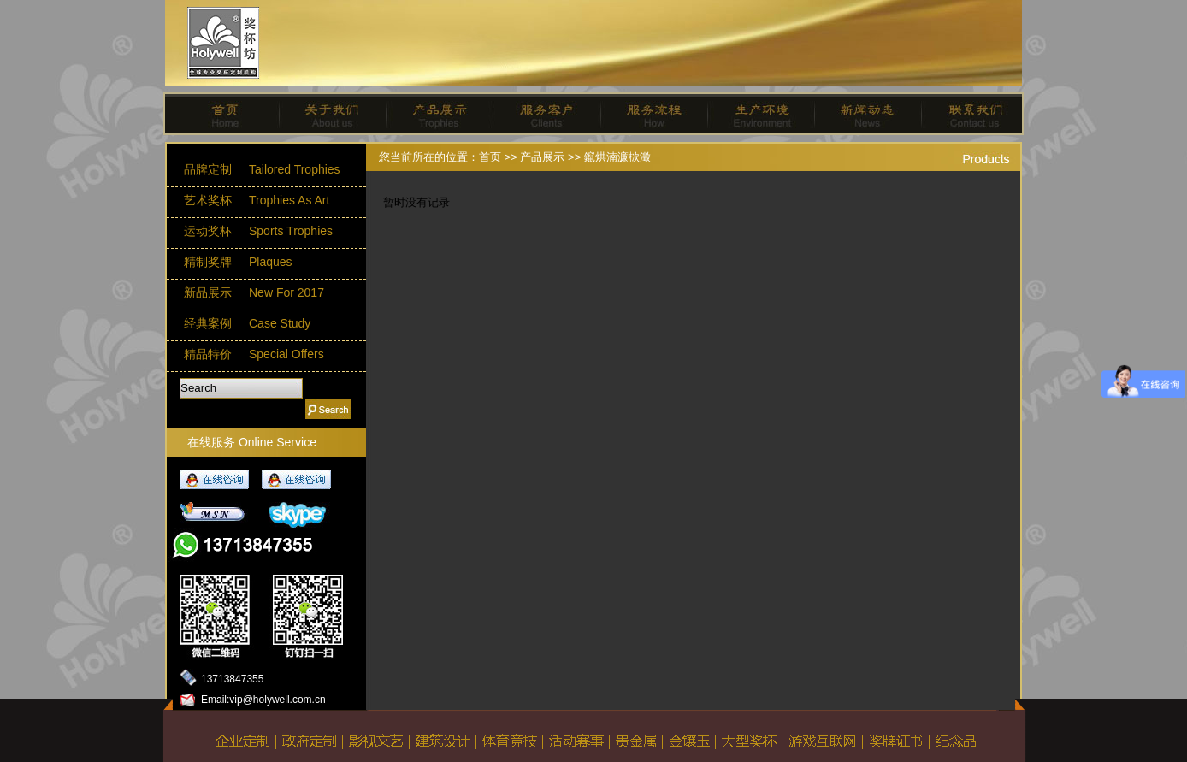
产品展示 (433, 113)
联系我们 (967, 113)
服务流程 (647, 113)
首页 (219, 113)
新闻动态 (860, 113)
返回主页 (238, 725)
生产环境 (754, 113)
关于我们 (326, 113)
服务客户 (540, 113)
